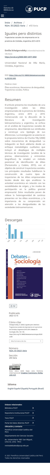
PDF (14, 306)
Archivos (18, 22)
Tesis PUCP (9, 418)
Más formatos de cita (18, 341)
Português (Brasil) (36, 388)
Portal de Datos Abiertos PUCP (17, 423)
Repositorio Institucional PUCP (17, 413)
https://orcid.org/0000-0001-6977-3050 (21, 57)
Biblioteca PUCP (11, 408)
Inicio (7, 22)
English (11, 388)
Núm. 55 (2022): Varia (15, 25)
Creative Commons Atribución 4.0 (26, 374)
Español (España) (21, 388)
